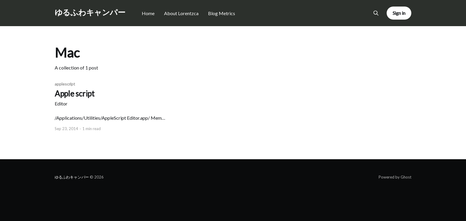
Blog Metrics (221, 13)
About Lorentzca (181, 13)
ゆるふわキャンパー (90, 12)
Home (148, 13)
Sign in (399, 13)
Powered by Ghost (395, 177)
